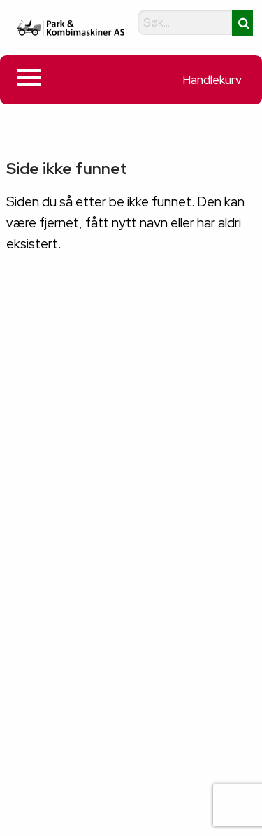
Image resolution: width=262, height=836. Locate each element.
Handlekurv (212, 79)
